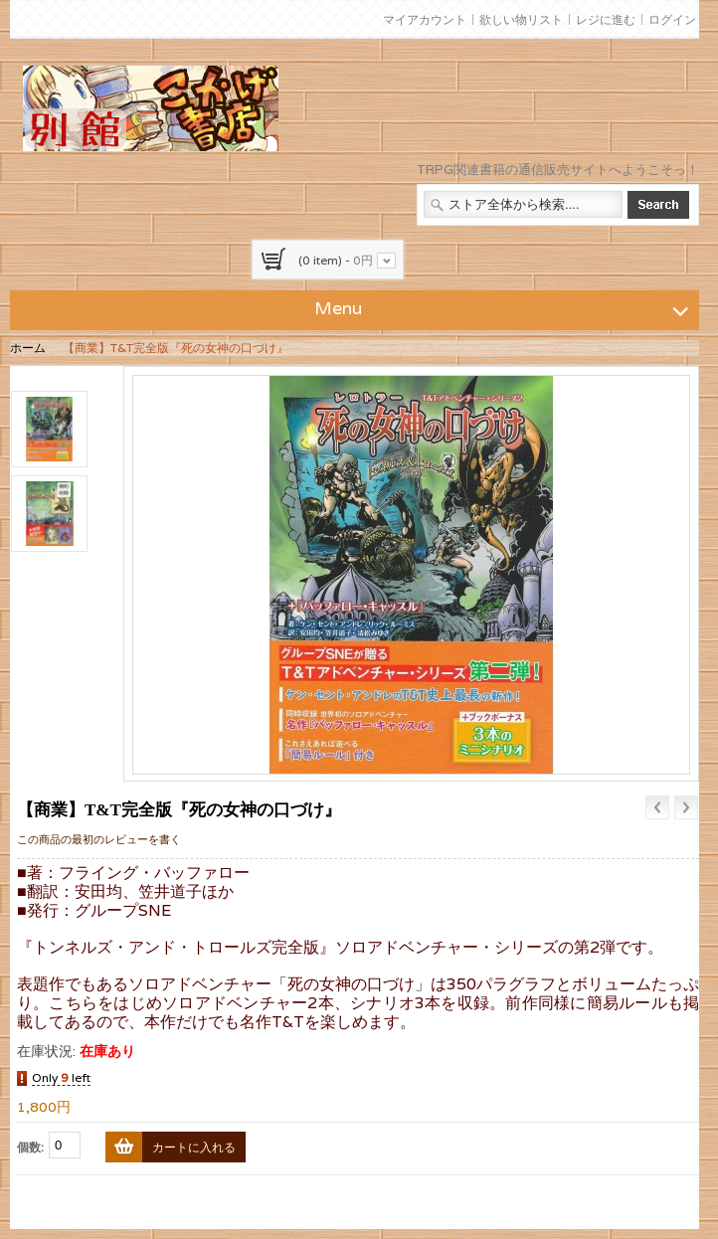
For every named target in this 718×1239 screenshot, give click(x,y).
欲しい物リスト (521, 19)
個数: (30, 1147)
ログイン (672, 19)
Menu (504, 307)
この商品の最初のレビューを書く (99, 839)
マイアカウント (424, 19)
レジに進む (605, 19)
